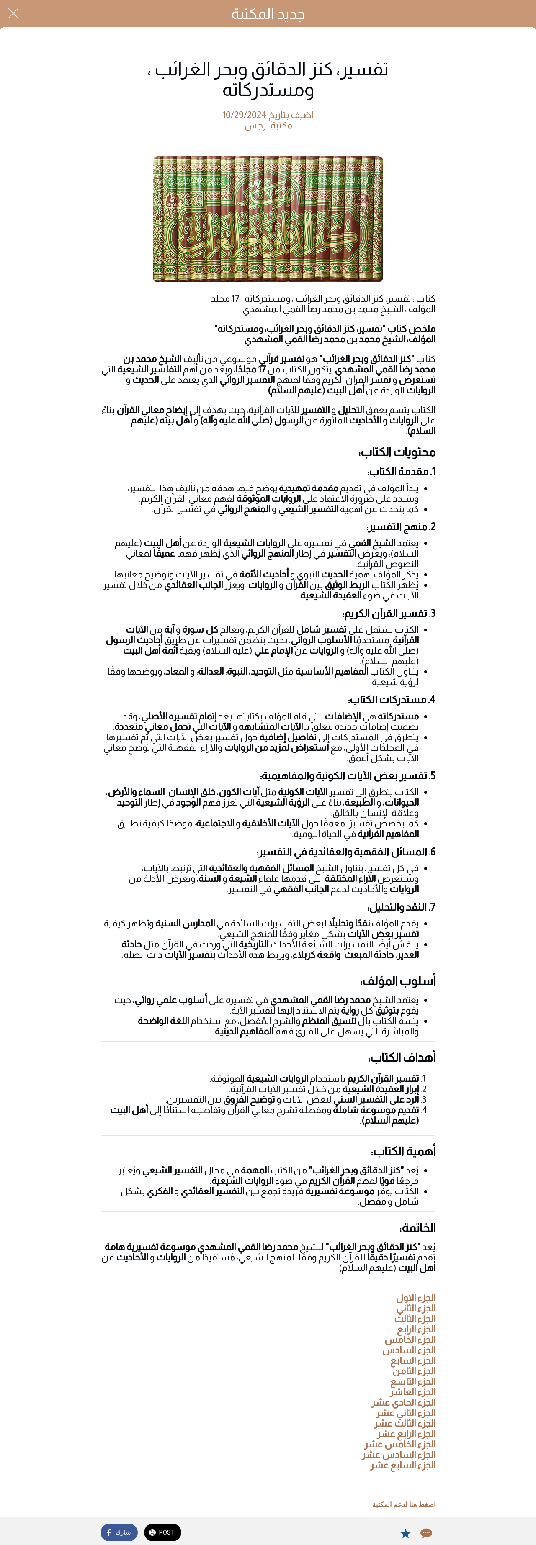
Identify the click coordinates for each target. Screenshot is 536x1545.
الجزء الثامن (414, 1371)
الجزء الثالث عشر (405, 1423)
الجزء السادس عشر (399, 1455)
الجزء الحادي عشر (403, 1402)
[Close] (13, 13)
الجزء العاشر (413, 1392)
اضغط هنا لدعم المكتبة (404, 1505)
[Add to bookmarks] (405, 1533)
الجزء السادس (409, 1350)
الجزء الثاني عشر (406, 1413)
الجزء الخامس (410, 1340)
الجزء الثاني (416, 1308)
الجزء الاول (416, 1298)
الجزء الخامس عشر (400, 1444)
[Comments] (425, 1533)
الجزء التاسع (413, 1381)
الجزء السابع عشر (403, 1465)
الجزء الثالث (415, 1319)
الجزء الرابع (415, 1329)
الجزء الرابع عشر (406, 1434)
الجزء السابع (413, 1360)
